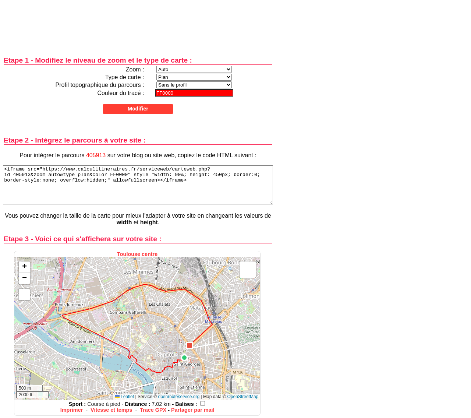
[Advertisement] (138, 23)
